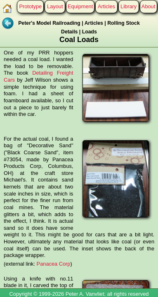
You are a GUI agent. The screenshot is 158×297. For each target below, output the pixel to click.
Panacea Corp (54, 264)
